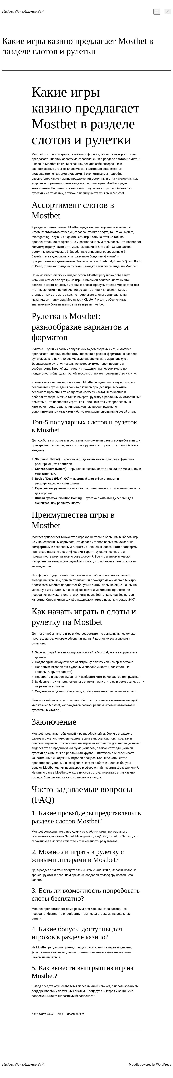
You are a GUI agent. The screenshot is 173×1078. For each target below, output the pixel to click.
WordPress (163, 1064)
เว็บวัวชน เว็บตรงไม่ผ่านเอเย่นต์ (22, 11)
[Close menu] (167, 11)
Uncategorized (75, 1014)
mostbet (98, 304)
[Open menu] (156, 12)
